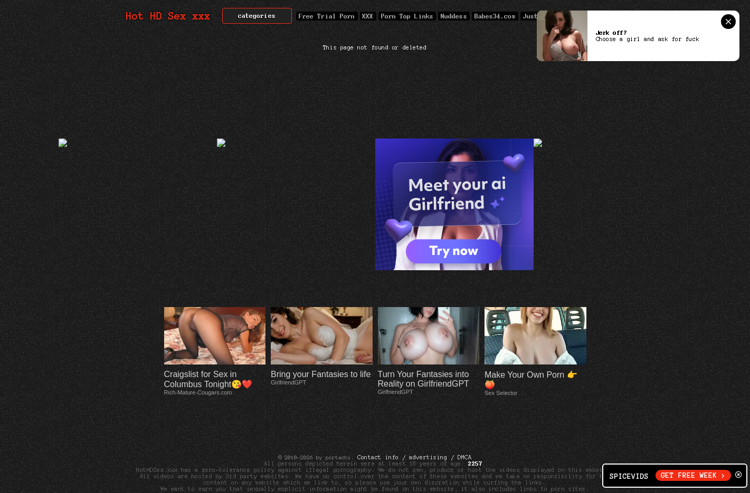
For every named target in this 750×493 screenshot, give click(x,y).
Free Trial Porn (327, 16)
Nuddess (454, 16)
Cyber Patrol (446, 463)
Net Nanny (492, 463)
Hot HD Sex (168, 16)
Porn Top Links (407, 16)
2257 (475, 432)
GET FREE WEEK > (693, 475)
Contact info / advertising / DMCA (414, 425)
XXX (368, 16)
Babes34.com (495, 16)
